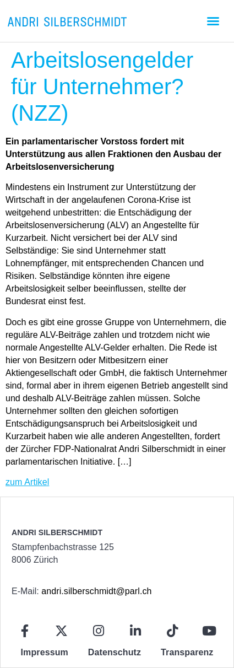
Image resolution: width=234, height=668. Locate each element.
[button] (213, 21)
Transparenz (187, 652)
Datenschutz (114, 652)
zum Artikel (27, 482)
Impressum (44, 652)
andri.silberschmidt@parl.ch (96, 591)
